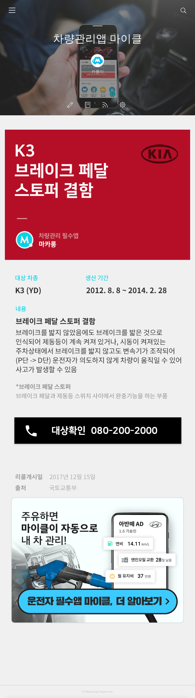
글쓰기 (71, 105)
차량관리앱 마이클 (97, 39)
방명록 (88, 105)
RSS (106, 105)
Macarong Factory (96, 691)
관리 (123, 105)
